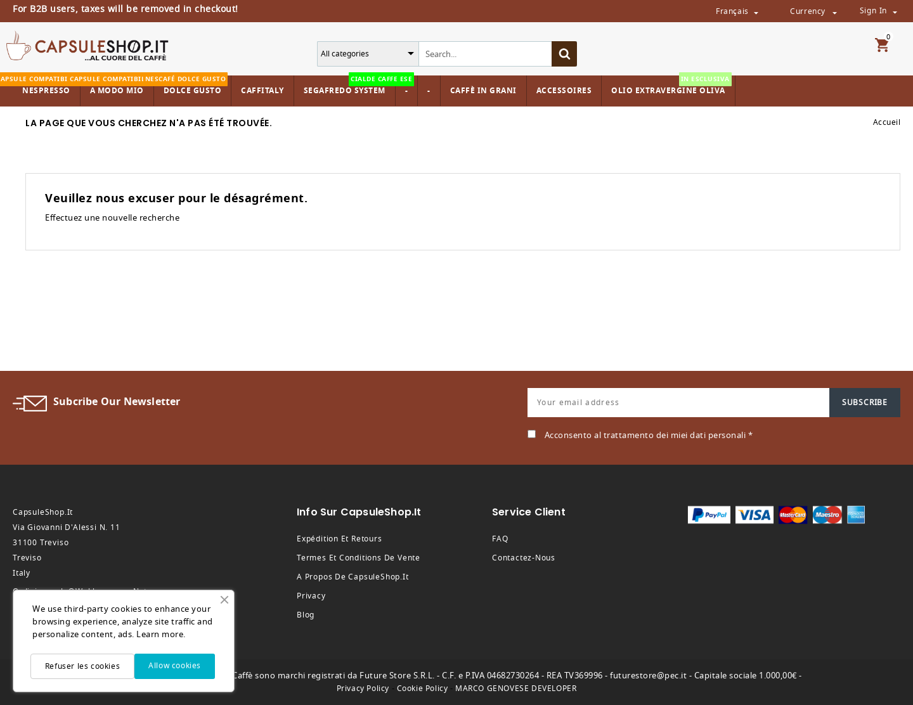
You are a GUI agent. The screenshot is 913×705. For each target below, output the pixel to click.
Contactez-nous (523, 558)
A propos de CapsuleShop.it (353, 577)
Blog (305, 615)
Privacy (311, 596)
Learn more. (161, 634)
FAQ (500, 539)
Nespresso (45, 85)
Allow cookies (174, 665)
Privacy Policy (363, 688)
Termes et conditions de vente (358, 558)
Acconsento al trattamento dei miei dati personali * (649, 435)
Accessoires (564, 90)
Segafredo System (348, 85)
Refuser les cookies (82, 666)
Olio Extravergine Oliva (671, 85)
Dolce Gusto (191, 85)
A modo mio (115, 85)
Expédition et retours (339, 539)
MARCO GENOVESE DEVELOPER (515, 688)
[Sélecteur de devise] (834, 12)
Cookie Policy (422, 688)
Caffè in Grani (483, 90)
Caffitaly (262, 90)
